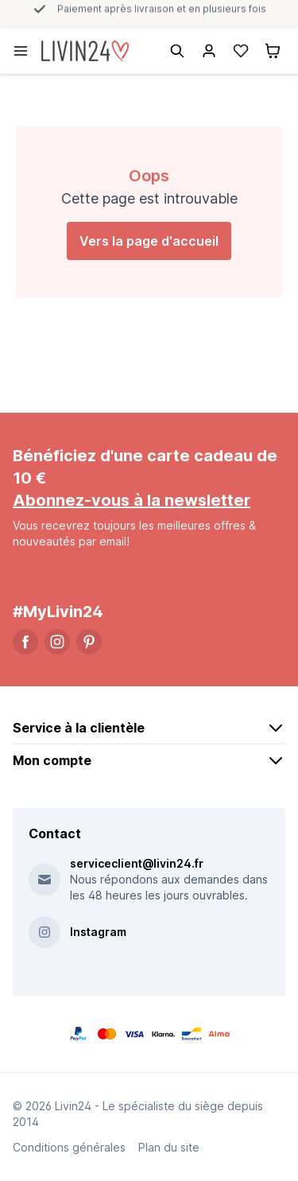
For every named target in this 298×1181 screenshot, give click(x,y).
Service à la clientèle (149, 727)
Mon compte (149, 760)
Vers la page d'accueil (149, 241)
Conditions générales (69, 1147)
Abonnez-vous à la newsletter (131, 500)
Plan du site (168, 1147)
